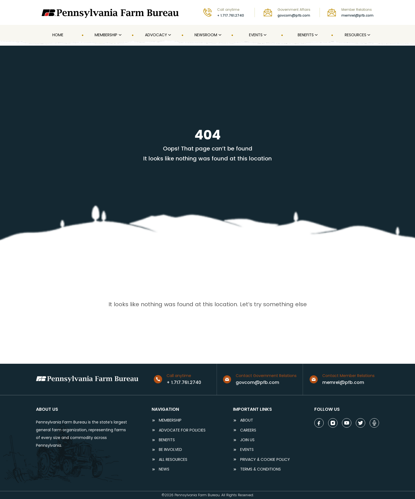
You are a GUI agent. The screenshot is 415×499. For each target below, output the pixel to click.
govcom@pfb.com (293, 15)
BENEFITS (167, 440)
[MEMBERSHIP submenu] (119, 35)
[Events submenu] (264, 35)
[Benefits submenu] (316, 35)
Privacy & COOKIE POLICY (265, 460)
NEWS (164, 469)
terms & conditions (260, 469)
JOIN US (247, 440)
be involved (170, 450)
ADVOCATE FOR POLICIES (182, 430)
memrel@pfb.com (357, 15)
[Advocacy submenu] (169, 35)
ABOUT (246, 420)
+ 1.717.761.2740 (230, 15)
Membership (170, 420)
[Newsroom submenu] (219, 35)
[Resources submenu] (368, 35)
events (247, 450)
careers (248, 430)
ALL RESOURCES (173, 460)
